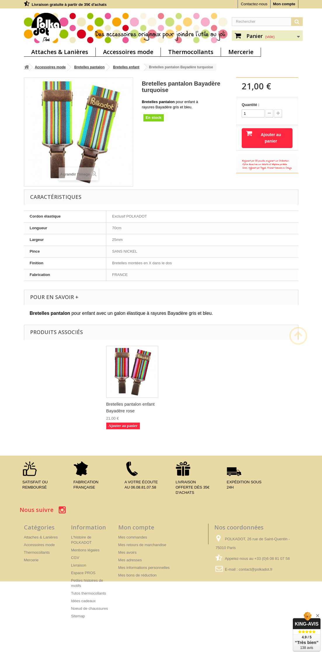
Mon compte (284, 4)
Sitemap (78, 616)
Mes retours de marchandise (142, 545)
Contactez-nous (254, 4)
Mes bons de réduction (137, 575)
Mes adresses (130, 560)
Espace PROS (83, 573)
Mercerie (240, 52)
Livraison (78, 565)
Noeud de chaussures (89, 608)
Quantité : (251, 105)
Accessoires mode (128, 52)
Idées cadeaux (83, 601)
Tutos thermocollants (88, 593)
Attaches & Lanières (59, 52)
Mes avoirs (127, 552)
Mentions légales (85, 550)
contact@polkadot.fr (256, 569)
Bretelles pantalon (89, 67)
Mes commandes (132, 537)
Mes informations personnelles (144, 567)
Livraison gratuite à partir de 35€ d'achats (69, 4)
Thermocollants (190, 52)
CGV (75, 557)
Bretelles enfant (126, 67)
